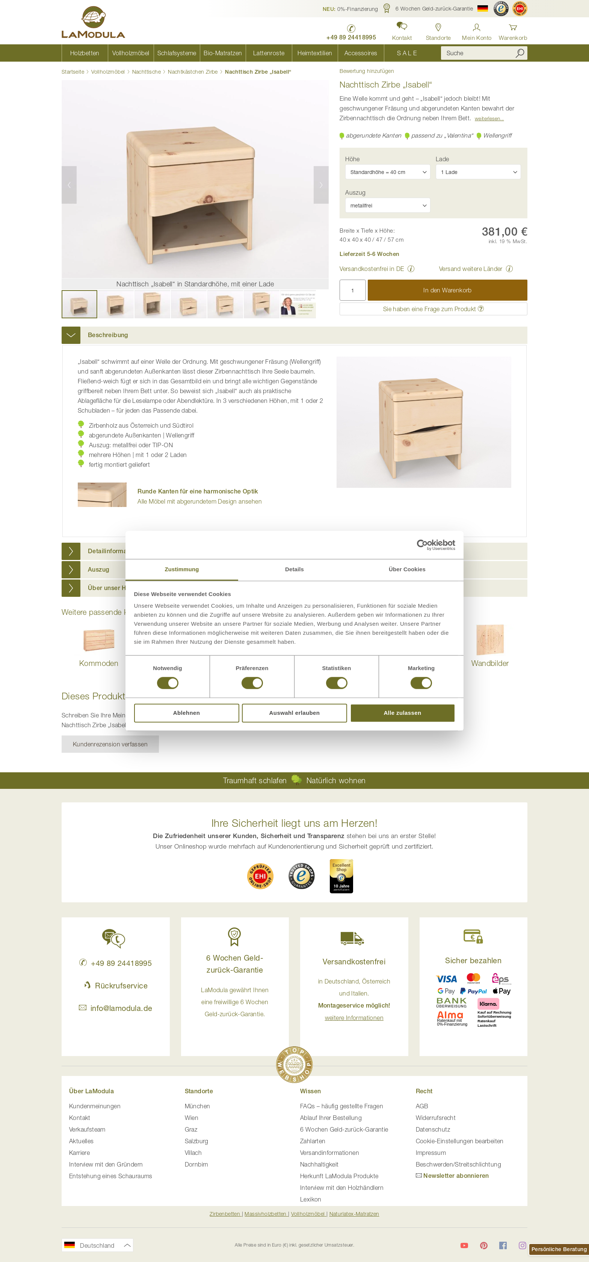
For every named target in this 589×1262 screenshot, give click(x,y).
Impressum (431, 1152)
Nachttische (146, 71)
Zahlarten (313, 1141)
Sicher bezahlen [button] (473, 960)
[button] (350, 9)
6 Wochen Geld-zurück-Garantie (344, 1129)
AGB (422, 1106)
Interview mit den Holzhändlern (342, 1187)
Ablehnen (186, 713)
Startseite (73, 71)
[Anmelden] (476, 30)
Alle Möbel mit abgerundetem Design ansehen (199, 496)
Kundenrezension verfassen (110, 744)
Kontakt (80, 1117)
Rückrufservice (116, 985)
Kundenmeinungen (95, 1106)
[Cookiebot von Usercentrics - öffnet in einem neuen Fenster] (422, 545)
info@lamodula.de (115, 1008)
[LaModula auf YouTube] (464, 1245)
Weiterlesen (487, 118)
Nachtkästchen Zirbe (193, 71)
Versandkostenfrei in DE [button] (372, 268)
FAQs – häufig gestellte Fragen (341, 1106)
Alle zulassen (402, 713)
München (197, 1106)
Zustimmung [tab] (182, 569)
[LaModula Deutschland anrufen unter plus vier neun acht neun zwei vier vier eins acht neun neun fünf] (351, 30)
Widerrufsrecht (436, 1117)
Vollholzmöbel (108, 71)
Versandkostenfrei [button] (354, 961)
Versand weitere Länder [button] (471, 268)
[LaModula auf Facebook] (503, 1245)
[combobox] (484, 53)
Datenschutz (433, 1129)
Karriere (79, 1152)
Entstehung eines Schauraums (111, 1176)
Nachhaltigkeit (319, 1164)
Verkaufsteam (87, 1129)
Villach (193, 1152)
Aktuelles (81, 1141)
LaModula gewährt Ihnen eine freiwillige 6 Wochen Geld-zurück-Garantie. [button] (235, 1002)
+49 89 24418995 (115, 963)
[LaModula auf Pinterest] (484, 1245)
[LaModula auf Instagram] (522, 1245)
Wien (192, 1117)
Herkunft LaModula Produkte (339, 1176)
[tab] (294, 335)
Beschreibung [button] (108, 335)
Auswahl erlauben (294, 713)
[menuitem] (85, 53)
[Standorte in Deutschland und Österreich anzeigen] (438, 30)
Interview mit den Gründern (106, 1164)
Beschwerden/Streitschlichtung (458, 1164)
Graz (191, 1129)
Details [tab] (294, 569)
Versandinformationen (329, 1152)
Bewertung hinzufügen (367, 71)
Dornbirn (196, 1164)
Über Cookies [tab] (407, 569)
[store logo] (93, 23)
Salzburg (196, 1141)
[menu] (246, 53)
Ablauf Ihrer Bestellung (331, 1117)
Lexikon (311, 1199)
